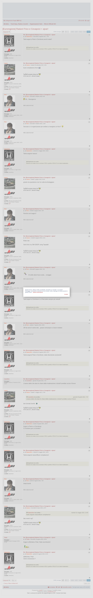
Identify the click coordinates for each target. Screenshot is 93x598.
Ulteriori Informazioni (38, 292)
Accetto (66, 294)
